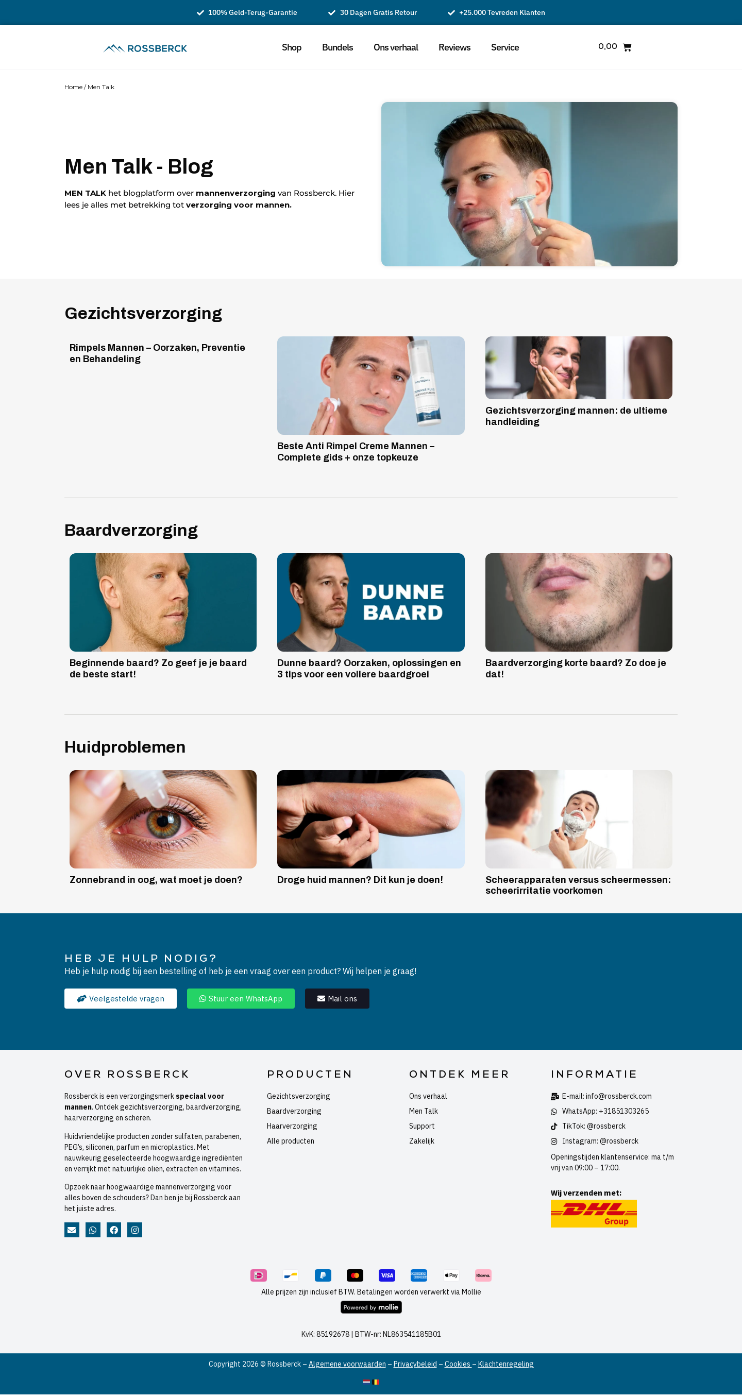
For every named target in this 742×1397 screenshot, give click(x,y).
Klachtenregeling (506, 1364)
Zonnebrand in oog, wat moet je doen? (156, 880)
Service (505, 47)
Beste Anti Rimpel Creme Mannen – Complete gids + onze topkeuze (355, 452)
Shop (291, 47)
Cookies (458, 1364)
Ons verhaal (396, 47)
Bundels (337, 47)
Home (73, 87)
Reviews (454, 47)
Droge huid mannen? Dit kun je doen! (360, 880)
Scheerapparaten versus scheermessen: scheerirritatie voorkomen (578, 885)
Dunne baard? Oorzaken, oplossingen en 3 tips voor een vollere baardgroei (369, 668)
